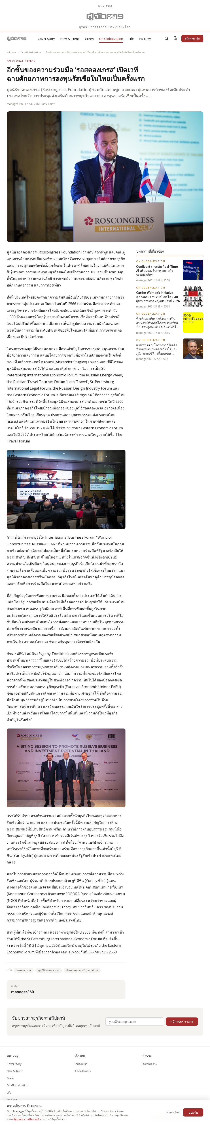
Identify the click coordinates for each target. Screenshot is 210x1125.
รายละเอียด (173, 1112)
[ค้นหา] (166, 38)
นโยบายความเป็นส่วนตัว (26, 1119)
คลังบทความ (149, 1064)
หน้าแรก (11, 52)
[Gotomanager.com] (105, 16)
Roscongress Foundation (82, 970)
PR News (145, 39)
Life (131, 39)
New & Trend (70, 39)
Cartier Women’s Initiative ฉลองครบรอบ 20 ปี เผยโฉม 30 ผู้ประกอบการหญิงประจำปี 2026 (158, 297)
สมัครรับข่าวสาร (181, 1021)
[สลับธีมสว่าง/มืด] (175, 38)
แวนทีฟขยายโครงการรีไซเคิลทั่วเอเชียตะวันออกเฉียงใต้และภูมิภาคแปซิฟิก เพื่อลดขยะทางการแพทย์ (156, 349)
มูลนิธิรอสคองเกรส (48, 970)
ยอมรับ (193, 1112)
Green (89, 39)
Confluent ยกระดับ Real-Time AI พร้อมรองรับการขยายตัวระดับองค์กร (157, 271)
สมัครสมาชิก (192, 38)
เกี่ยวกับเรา (81, 1064)
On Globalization (111, 39)
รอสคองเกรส (23, 970)
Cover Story (46, 39)
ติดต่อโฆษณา (83, 1071)
